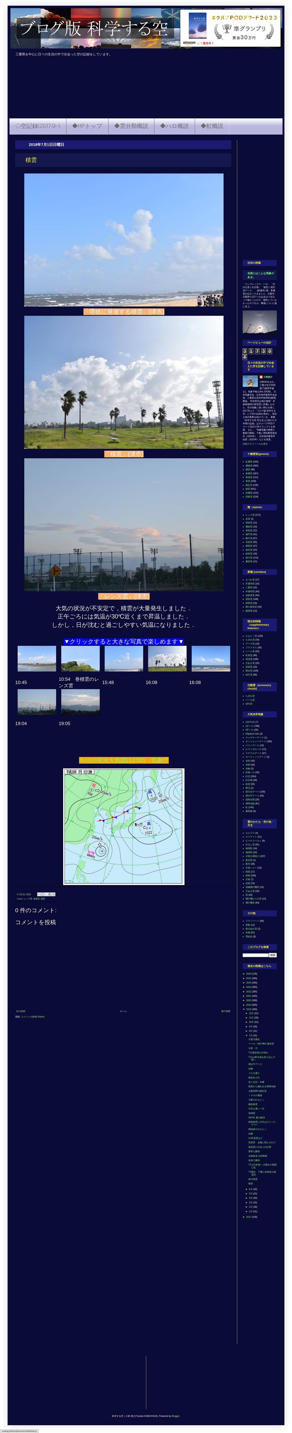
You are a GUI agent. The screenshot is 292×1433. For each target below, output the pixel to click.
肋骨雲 (249, 603)
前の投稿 (225, 1011)
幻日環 (249, 780)
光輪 (248, 768)
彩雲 (248, 784)
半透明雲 (250, 591)
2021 (249, 996)
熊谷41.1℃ (254, 1077)
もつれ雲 (250, 579)
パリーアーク (252, 745)
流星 (248, 883)
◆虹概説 (212, 126)
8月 (251, 1031)
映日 (248, 788)
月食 (248, 879)
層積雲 (249, 465)
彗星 (248, 871)
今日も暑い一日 (256, 1108)
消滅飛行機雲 (252, 887)
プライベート (252, 921)
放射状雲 (250, 595)
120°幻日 (250, 722)
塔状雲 (249, 522)
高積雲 (249, 496)
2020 (249, 1000)
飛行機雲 (250, 902)
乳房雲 (249, 655)
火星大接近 (254, 1039)
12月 (251, 1013)
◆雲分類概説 (131, 126)
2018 (249, 1009)
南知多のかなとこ (257, 1129)
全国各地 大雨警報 (257, 1156)
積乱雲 (249, 485)
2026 (249, 973)
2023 (249, 987)
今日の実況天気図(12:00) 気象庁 (124, 760)
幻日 (248, 776)
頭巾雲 (249, 674)
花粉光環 (250, 799)
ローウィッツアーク (256, 757)
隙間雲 (249, 611)
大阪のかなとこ (256, 1099)
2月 (251, 1207)
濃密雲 (249, 546)
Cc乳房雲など (255, 1138)
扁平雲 (249, 534)
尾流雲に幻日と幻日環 (259, 1147)
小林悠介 (267, 377)
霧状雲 (249, 561)
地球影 (249, 848)
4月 (251, 1198)
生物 (248, 932)
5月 (251, 1193)
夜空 (248, 864)
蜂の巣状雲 (251, 607)
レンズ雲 (28, 899)
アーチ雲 (250, 643)
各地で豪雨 (254, 1160)
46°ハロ (250, 729)
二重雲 (249, 587)
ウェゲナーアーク (255, 737)
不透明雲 (250, 583)
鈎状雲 (249, 553)
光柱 (248, 760)
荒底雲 (249, 667)
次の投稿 (20, 1011)
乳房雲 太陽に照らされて (262, 1142)
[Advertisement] (146, 89)
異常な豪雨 (254, 1151)
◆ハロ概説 (174, 126)
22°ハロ (250, 726)
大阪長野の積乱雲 (257, 1091)
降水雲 (249, 670)
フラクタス (251, 647)
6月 (251, 1189)
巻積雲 (36, 899)
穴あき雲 (250, 663)
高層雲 (249, 493)
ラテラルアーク (253, 753)
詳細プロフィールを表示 (255, 444)
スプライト (251, 836)
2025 (249, 978)
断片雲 (249, 538)
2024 (249, 982)
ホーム (123, 1011)
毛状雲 (249, 542)
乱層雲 (249, 461)
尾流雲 (249, 659)
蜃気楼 (249, 811)
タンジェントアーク (256, 741)
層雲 (248, 469)
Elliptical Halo (252, 733)
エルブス (250, 833)
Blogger (175, 1416)
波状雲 (249, 599)
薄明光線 (250, 803)
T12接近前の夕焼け (258, 1052)
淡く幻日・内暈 (256, 1082)
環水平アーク (252, 795)
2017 (249, 1217)
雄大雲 (249, 557)
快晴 (248, 875)
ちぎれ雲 (250, 639)
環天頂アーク (252, 791)
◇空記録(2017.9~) (37, 126)
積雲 (43, 899)
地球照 (249, 852)
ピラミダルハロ (253, 749)
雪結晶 (249, 936)
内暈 (250, 1068)
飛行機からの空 (253, 898)
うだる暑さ (254, 1073)
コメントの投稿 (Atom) (32, 1016)
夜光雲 (249, 860)
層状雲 (249, 526)
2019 (249, 1005)
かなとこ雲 (251, 636)
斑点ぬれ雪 (251, 928)
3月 (251, 1202)
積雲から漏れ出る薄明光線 (262, 1086)
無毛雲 (249, 550)
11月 (251, 1017)
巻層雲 (249, 473)
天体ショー (251, 867)
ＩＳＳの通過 (255, 1095)
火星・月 (252, 1048)
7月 (251, 1035)
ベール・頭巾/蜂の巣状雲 (261, 1043)
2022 (249, 991)
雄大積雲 (252, 1179)
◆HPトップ (87, 126)
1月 (251, 1211)
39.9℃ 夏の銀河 (256, 1117)
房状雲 (249, 530)
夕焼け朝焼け (252, 856)
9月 (251, 1026)
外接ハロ (250, 772)
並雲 (248, 519)
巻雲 (248, 481)
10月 (251, 1022)
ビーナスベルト (253, 840)
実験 (248, 925)
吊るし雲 (250, 844)
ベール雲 (250, 651)
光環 (248, 764)
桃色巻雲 (252, 1104)
